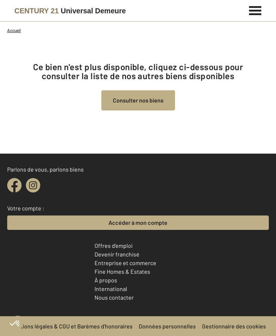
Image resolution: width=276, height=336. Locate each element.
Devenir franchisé (117, 254)
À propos (106, 280)
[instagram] (33, 185)
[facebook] (14, 185)
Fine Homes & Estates (122, 271)
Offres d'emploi (114, 245)
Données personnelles (167, 326)
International (111, 288)
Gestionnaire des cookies (234, 326)
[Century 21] (70, 10)
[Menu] (255, 9)
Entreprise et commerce (125, 262)
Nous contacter (114, 297)
